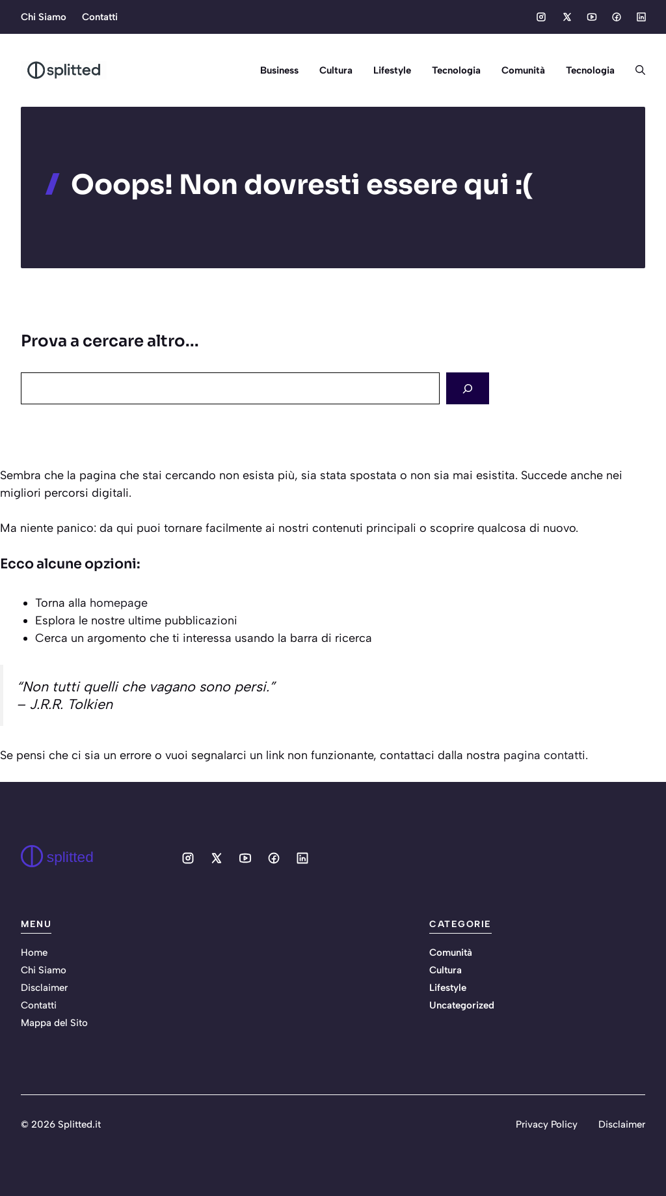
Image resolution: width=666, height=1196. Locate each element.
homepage (119, 603)
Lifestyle (392, 70)
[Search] (467, 388)
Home (34, 952)
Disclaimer (44, 988)
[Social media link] (541, 17)
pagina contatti (544, 755)
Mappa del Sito (54, 1023)
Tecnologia (456, 70)
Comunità (523, 70)
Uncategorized (461, 1005)
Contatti (100, 17)
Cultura (336, 70)
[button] (635, 70)
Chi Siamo (43, 17)
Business (279, 70)
